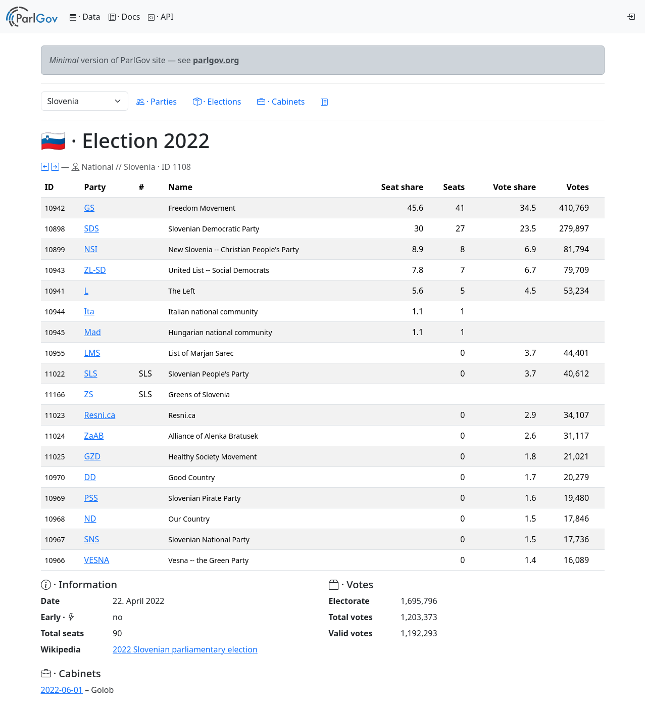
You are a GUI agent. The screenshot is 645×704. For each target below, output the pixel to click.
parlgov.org (216, 60)
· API (160, 16)
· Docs (124, 16)
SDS (91, 228)
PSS (91, 497)
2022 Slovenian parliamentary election (185, 649)
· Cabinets (281, 101)
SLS (90, 373)
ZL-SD (95, 269)
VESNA (97, 560)
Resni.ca (100, 414)
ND (90, 518)
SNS (92, 539)
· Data (85, 16)
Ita (89, 311)
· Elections (217, 101)
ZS (88, 394)
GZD (92, 456)
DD (90, 477)
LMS (92, 352)
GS (89, 207)
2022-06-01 (62, 689)
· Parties (156, 101)
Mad (92, 332)
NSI (90, 249)
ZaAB (94, 435)
